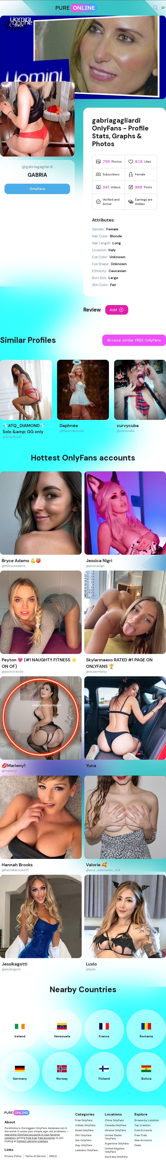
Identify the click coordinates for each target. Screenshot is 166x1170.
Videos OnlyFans (85, 1125)
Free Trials (140, 1135)
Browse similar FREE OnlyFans (134, 340)
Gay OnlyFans (83, 1145)
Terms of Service (35, 1156)
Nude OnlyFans (84, 1130)
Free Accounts (143, 1130)
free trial (31, 1138)
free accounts (46, 1138)
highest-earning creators (32, 1141)
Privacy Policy (13, 1156)
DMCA (53, 1156)
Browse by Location (146, 1120)
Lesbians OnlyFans (86, 1150)
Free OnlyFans (84, 1120)
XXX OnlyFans (83, 1135)
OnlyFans (37, 188)
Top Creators (142, 1125)
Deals (137, 1145)
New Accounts (143, 1140)
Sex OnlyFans (83, 1140)
